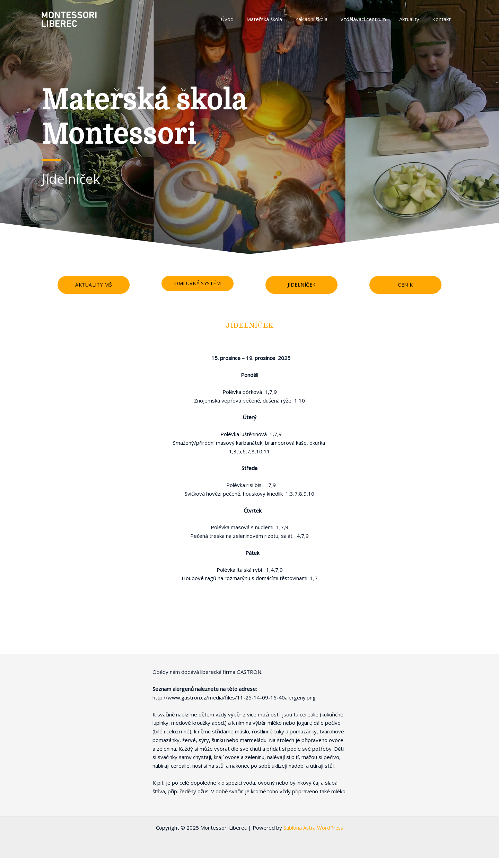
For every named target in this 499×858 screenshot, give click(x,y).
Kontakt (443, 19)
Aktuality (413, 19)
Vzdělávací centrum (370, 19)
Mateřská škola (276, 19)
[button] (94, 285)
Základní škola (320, 19)
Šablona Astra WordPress (313, 827)
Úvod (241, 19)
